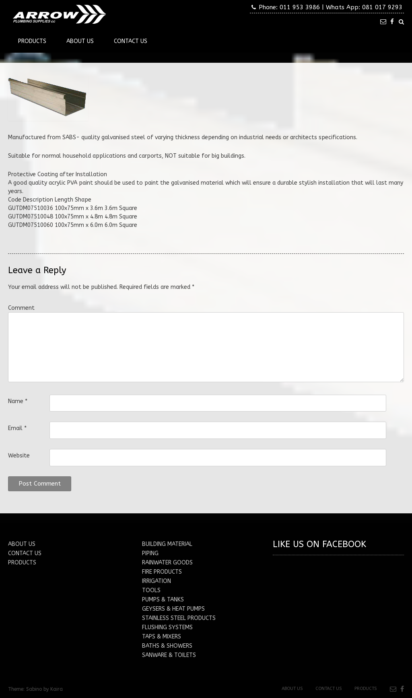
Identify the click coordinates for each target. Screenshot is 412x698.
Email (17, 428)
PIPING (150, 553)
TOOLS (151, 590)
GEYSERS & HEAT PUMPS (173, 608)
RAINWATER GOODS (167, 562)
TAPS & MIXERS (161, 636)
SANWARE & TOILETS (169, 655)
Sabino (34, 689)
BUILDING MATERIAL (167, 544)
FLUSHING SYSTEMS (167, 627)
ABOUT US (21, 544)
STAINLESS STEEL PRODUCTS (179, 618)
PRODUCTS (22, 562)
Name (17, 401)
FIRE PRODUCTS (162, 571)
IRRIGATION (156, 581)
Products (32, 41)
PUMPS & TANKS (163, 599)
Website (19, 455)
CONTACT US (24, 553)
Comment (21, 308)
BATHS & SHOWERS (167, 645)
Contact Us (130, 41)
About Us (80, 41)
